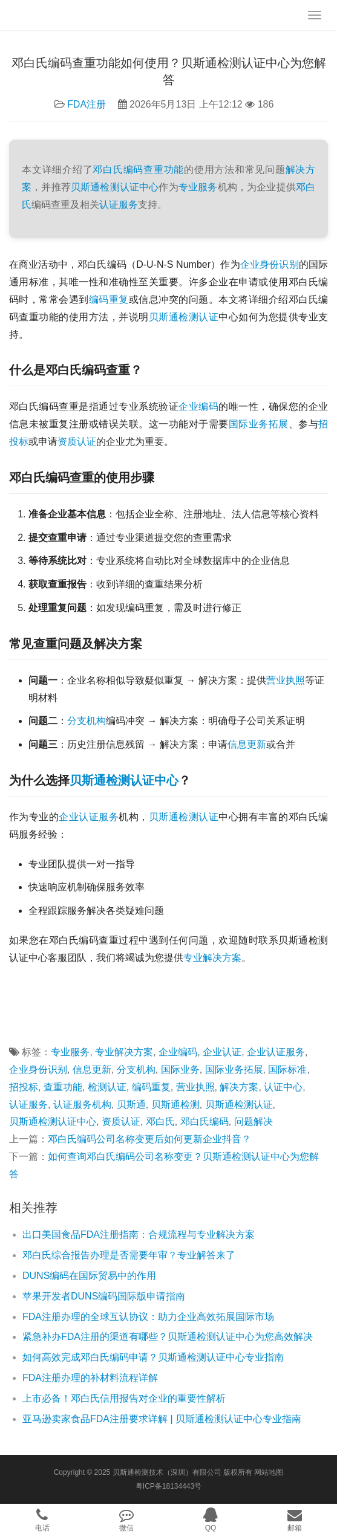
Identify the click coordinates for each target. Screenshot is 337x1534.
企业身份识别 (269, 264)
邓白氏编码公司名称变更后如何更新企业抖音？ (149, 1139)
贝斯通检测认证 (183, 317)
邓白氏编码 (118, 169)
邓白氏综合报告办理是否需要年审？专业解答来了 (128, 1255)
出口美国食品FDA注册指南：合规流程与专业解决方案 (138, 1234)
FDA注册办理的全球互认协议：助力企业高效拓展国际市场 (148, 1317)
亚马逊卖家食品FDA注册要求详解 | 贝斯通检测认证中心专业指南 (161, 1419)
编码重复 (109, 299)
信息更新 (246, 744)
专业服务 (198, 187)
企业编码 (198, 406)
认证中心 (154, 780)
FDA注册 (86, 104)
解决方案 (239, 1087)
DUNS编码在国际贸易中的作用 (89, 1275)
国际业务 (180, 1069)
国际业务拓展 (259, 424)
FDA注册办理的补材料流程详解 (90, 1378)
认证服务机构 (82, 1104)
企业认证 (222, 1052)
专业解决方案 (212, 958)
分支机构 (86, 721)
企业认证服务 (89, 817)
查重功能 (163, 169)
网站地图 (268, 1472)
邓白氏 (160, 1121)
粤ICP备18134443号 (168, 1486)
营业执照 (285, 680)
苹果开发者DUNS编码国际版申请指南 (103, 1296)
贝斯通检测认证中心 (115, 187)
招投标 (23, 1087)
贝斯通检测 (100, 780)
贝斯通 (163, 817)
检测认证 (198, 817)
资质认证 (76, 441)
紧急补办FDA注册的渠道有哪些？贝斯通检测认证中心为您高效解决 (167, 1337)
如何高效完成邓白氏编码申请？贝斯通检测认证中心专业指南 (153, 1357)
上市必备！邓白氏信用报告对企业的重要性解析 (124, 1398)
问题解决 (253, 1121)
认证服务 (118, 204)
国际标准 (287, 1069)
